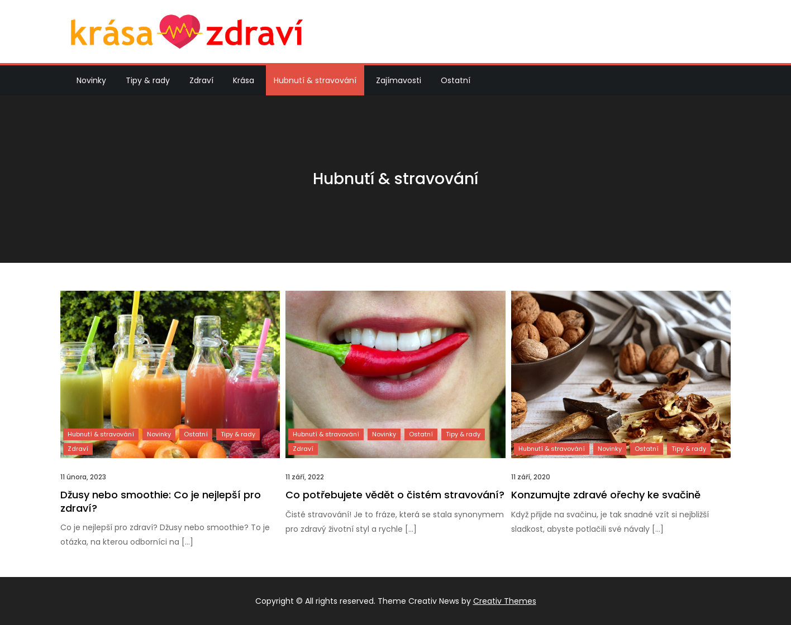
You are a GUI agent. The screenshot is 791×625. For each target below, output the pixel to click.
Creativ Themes (504, 601)
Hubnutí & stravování (315, 80)
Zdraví (201, 80)
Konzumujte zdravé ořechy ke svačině (606, 495)
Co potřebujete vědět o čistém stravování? (394, 495)
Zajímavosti (398, 80)
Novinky (91, 80)
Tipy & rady (148, 80)
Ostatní (455, 80)
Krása (243, 80)
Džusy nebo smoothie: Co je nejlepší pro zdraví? (160, 501)
